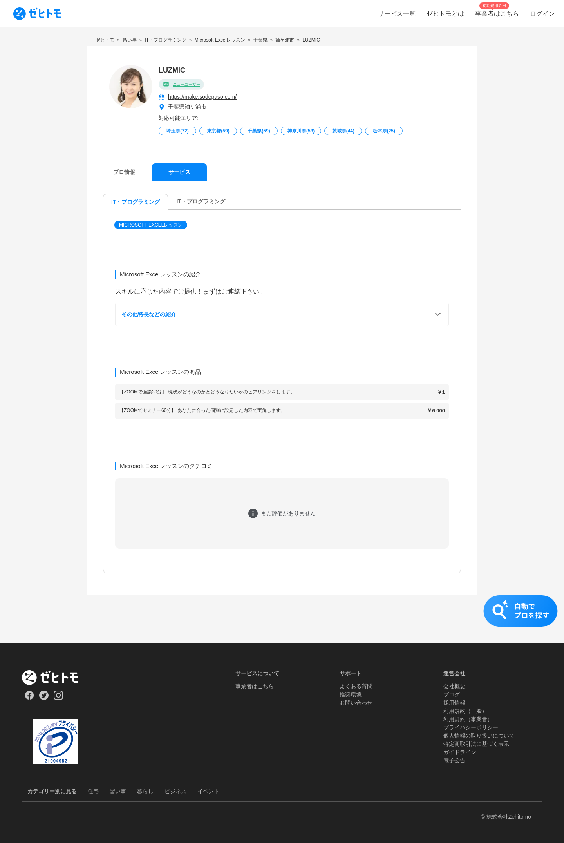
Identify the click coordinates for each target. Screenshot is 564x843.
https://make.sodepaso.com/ (202, 97)
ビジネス (175, 791)
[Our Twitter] (43, 698)
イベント (208, 791)
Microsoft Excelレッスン (151, 225)
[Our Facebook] (29, 698)
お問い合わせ (356, 703)
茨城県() (343, 131)
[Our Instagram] (58, 698)
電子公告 (454, 760)
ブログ (451, 694)
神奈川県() (301, 131)
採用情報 (454, 703)
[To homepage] (37, 13)
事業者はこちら (254, 686)
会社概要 (454, 686)
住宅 (93, 791)
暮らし (145, 791)
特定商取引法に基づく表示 (476, 744)
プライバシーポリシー (470, 727)
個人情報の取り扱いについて (479, 735)
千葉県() (259, 131)
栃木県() (384, 131)
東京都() (218, 131)
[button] (151, 225)
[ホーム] (56, 677)
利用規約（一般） (465, 711)
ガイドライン (459, 752)
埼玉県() (177, 131)
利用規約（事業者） (468, 719)
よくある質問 (356, 686)
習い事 (118, 791)
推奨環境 (351, 694)
